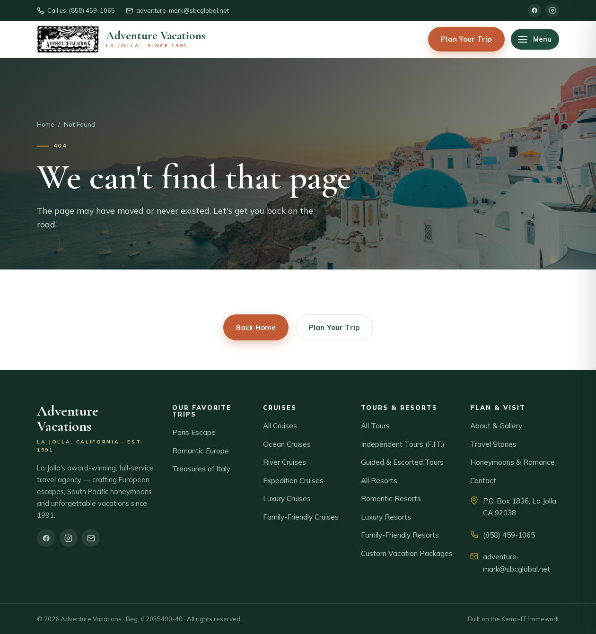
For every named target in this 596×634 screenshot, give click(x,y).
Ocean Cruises (287, 444)
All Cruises (280, 425)
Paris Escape (194, 432)
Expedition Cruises (293, 480)
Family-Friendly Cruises (301, 516)
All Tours (375, 425)
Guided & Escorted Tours (402, 462)
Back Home (256, 327)
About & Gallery (496, 425)
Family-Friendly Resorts (400, 534)
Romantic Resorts (391, 498)
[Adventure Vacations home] (121, 39)
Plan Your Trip (466, 39)
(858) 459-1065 (509, 534)
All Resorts (379, 480)
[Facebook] (534, 10)
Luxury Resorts (386, 516)
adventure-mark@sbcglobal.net (516, 562)
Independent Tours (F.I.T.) (403, 444)
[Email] (91, 538)
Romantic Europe (200, 450)
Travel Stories (493, 444)
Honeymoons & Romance (512, 462)
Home (45, 124)
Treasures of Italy (201, 468)
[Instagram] (552, 10)
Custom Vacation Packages (407, 553)
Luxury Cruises (287, 498)
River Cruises (284, 462)
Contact (483, 480)
